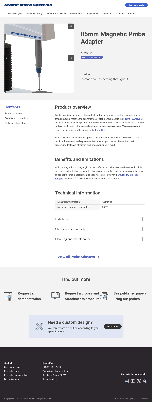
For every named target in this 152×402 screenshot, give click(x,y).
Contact (8, 363)
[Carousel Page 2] (39, 89)
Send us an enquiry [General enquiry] (13, 367)
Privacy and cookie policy (125, 399)
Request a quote (136, 5)
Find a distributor (11, 379)
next (71, 58)
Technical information (15, 123)
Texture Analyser (133, 119)
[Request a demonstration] (27, 296)
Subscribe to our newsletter (134, 374)
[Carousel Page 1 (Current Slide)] (36, 89)
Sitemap (144, 399)
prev (7, 58)
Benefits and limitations (16, 118)
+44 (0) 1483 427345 (52, 367)
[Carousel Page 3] (41, 89)
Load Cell (100, 130)
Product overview (13, 113)
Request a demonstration (16, 375)
